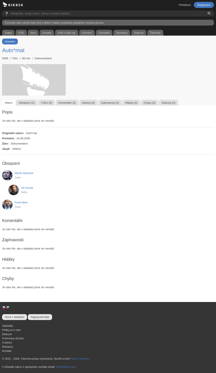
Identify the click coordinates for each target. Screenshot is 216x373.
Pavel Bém (21, 202)
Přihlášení (185, 4)
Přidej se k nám (11, 330)
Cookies (7, 342)
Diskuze (7, 334)
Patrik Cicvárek (80, 358)
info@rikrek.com (66, 366)
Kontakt (6, 350)
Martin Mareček (24, 173)
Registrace (203, 4)
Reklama (7, 346)
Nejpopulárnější (40, 317)
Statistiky (7, 325)
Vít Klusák (27, 187)
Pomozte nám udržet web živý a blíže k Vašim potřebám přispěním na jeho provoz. (54, 22)
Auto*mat (13, 50)
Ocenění (10, 41)
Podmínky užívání (13, 338)
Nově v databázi (14, 317)
